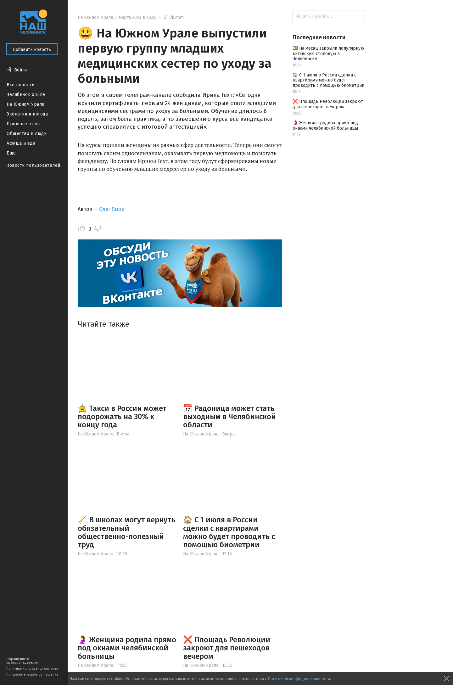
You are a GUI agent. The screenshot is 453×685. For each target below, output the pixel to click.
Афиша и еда (21, 143)
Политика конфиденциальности (32, 668)
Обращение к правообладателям (22, 660)
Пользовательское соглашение (32, 674)
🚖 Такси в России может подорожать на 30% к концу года (122, 417)
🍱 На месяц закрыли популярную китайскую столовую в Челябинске (328, 54)
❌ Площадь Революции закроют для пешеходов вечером (226, 648)
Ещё (11, 153)
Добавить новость (32, 49)
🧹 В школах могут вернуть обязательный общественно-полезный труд (126, 532)
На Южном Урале (26, 104)
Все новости (20, 84)
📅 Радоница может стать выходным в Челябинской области (229, 417)
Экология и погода (27, 114)
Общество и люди (27, 133)
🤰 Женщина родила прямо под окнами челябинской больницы (127, 648)
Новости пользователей (33, 165)
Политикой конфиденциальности (299, 678)
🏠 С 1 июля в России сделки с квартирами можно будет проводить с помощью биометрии (229, 532)
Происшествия (23, 123)
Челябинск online (26, 94)
